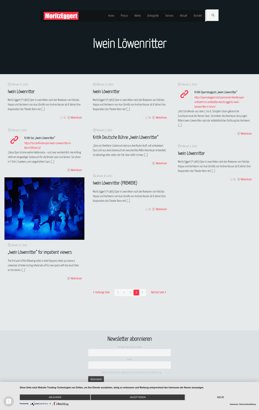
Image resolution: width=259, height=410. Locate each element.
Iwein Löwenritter (21, 92)
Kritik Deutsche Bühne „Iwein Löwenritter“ (125, 137)
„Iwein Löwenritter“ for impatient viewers (40, 252)
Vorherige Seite (101, 292)
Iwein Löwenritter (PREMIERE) (115, 183)
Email (129, 359)
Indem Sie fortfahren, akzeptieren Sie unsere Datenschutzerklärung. (130, 372)
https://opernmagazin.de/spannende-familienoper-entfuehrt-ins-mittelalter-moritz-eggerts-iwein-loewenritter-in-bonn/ (219, 102)
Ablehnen (55, 397)
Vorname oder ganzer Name (129, 347)
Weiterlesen (76, 117)
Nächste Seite (159, 292)
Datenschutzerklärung (247, 404)
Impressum (234, 404)
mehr (220, 397)
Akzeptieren (138, 397)
